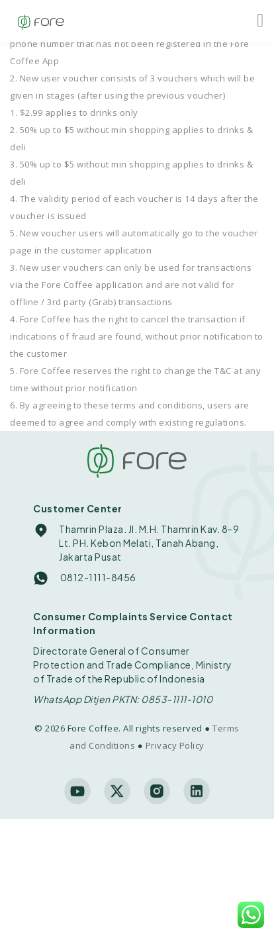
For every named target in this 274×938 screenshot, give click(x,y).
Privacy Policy (175, 745)
